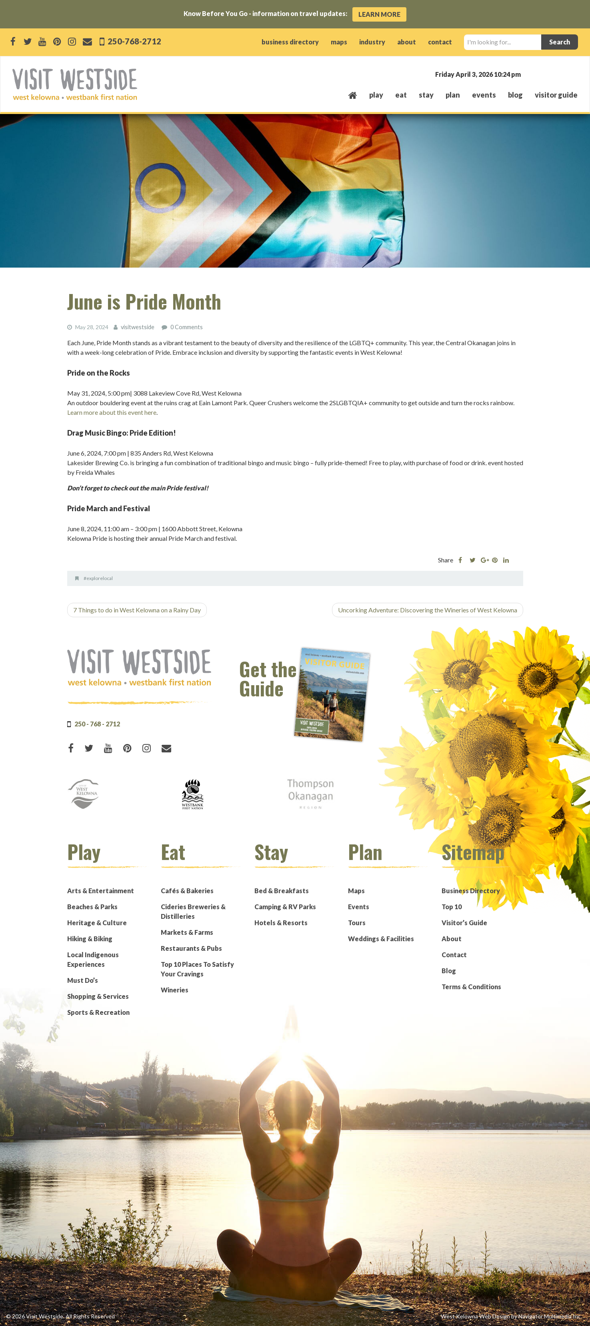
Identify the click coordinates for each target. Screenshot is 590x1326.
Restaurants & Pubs (191, 948)
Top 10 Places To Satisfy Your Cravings (197, 968)
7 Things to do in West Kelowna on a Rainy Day (137, 609)
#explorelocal (98, 578)
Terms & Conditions (471, 986)
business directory (290, 42)
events (484, 94)
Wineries (174, 989)
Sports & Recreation (98, 1012)
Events (358, 906)
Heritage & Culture (97, 922)
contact (440, 42)
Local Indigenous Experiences (93, 959)
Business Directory (471, 890)
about (406, 42)
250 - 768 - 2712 (97, 723)
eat (401, 94)
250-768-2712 (134, 41)
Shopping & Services (98, 996)
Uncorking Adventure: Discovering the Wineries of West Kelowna (427, 609)
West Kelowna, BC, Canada (529, 73)
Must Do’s (82, 980)
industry (372, 42)
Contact (454, 954)
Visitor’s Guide (464, 922)
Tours (357, 922)
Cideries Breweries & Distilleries (193, 911)
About (452, 938)
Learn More (379, 14)
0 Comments (186, 327)
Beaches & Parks (92, 906)
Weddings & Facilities (381, 938)
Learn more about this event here (111, 412)
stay (426, 94)
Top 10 (452, 906)
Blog (515, 94)
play (376, 94)
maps (339, 42)
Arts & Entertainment (100, 890)
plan (453, 94)
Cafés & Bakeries (187, 890)
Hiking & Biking (89, 938)
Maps (356, 890)
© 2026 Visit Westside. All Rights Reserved (60, 1315)
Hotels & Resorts (281, 922)
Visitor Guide (556, 94)
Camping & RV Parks (285, 906)
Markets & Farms (187, 932)
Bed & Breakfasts (281, 890)
